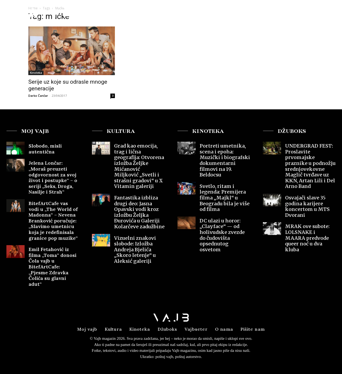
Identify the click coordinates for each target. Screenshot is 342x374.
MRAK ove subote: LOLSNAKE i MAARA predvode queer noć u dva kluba (307, 237)
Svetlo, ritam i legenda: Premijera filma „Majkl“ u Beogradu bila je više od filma (225, 197)
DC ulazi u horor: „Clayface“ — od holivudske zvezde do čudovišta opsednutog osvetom (222, 235)
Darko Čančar (38, 96)
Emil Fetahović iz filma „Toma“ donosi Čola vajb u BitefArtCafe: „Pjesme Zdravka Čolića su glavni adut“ (52, 266)
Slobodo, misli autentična (45, 149)
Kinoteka (36, 73)
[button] (296, 14)
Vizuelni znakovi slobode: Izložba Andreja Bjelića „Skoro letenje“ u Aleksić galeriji (135, 249)
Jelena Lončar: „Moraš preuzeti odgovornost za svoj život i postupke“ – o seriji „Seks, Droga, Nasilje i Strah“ (53, 177)
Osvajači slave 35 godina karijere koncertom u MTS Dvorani (307, 206)
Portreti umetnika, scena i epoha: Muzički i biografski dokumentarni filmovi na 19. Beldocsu (225, 160)
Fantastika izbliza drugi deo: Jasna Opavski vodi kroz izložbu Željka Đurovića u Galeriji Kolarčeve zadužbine (139, 212)
